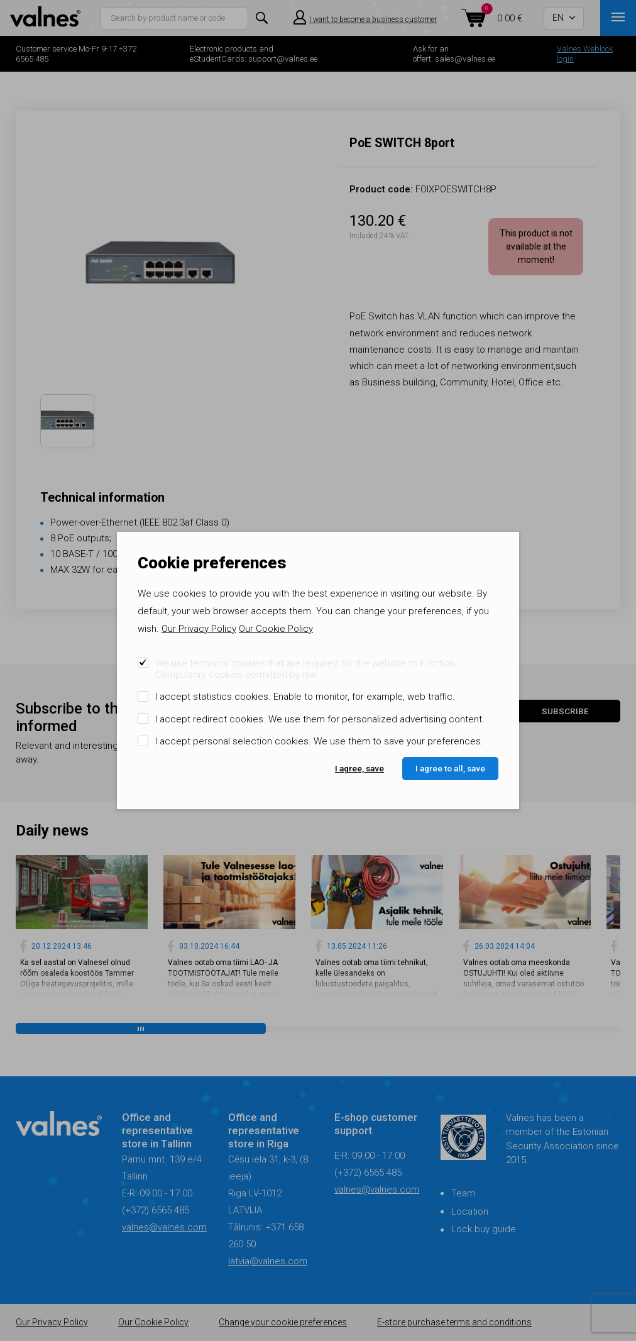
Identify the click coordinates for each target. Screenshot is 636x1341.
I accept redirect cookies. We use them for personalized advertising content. (320, 719)
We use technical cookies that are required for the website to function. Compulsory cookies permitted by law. (306, 669)
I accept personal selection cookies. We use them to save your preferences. (319, 741)
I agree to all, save (450, 768)
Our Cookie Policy (276, 628)
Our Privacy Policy (199, 628)
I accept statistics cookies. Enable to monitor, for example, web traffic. (305, 696)
